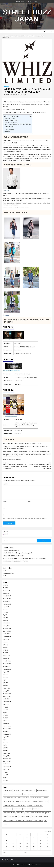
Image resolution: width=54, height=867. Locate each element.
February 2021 (6, 753)
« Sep (5, 852)
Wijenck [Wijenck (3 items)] (41, 820)
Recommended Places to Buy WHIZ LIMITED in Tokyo (18, 124)
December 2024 (7, 628)
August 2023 (6, 672)
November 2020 (7, 761)
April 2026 (5, 585)
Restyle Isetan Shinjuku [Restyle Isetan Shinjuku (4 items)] (9, 812)
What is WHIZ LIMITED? (10, 118)
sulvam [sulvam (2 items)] (5, 820)
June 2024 (5, 644)
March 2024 (5, 653)
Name (4, 501)
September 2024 (7, 636)
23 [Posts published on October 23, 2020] (33, 846)
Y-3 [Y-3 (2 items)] (45, 820)
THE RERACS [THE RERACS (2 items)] (11, 820)
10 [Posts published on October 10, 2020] (40, 840)
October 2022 (6, 699)
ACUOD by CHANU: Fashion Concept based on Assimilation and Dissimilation (39, 465)
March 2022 (5, 718)
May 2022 (5, 712)
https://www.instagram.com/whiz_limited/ (11, 416)
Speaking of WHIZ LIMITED (11, 120)
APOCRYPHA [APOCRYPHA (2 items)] (16, 790)
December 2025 (7, 596)
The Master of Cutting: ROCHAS (11, 550)
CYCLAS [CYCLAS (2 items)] (40, 794)
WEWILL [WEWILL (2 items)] (35, 820)
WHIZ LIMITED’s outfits (11, 122)
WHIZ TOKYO (10, 126)
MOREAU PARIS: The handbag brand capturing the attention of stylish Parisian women (24, 558)
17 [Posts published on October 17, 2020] (40, 843)
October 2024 (6, 634)
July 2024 (5, 642)
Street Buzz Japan (27, 15)
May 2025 (5, 615)
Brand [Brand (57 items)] (25, 794)
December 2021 (7, 726)
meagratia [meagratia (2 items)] (29, 805)
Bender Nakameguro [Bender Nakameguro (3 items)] (42, 790)
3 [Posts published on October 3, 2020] (40, 837)
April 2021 (5, 747)
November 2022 (7, 696)
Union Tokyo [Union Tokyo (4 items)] (29, 820)
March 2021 (5, 750)
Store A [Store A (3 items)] (48, 812)
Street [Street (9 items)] (5, 816)
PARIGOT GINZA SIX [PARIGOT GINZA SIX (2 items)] (17, 809)
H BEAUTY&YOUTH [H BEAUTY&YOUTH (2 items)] (19, 801)
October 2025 (6, 601)
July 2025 (5, 609)
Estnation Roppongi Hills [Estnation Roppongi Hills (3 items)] (36, 797)
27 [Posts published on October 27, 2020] (13, 849)
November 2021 (7, 729)
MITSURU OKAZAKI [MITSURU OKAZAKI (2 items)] (38, 805)
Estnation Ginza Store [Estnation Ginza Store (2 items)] (23, 797)
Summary (7, 131)
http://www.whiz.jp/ (8, 339)
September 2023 (7, 669)
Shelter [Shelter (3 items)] (27, 812)
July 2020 (5, 772)
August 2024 (6, 639)
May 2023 (5, 680)
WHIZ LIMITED (18, 459)
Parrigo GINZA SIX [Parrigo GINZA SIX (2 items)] (27, 809)
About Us (4, 860)
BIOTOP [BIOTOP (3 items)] (5, 794)
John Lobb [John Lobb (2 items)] (34, 801)
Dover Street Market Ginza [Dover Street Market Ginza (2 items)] (10, 797)
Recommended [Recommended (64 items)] (36, 809)
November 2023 (7, 663)
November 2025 (7, 598)
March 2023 (5, 685)
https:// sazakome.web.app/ (12, 370)
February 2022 (6, 720)
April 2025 (5, 617)
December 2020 (7, 758)
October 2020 (6, 764)
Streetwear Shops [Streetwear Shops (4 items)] (13, 816)
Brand (6, 86)
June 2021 (5, 742)
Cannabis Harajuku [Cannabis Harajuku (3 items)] (32, 794)
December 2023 (7, 661)
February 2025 (6, 623)
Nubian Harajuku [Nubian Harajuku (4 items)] (7, 809)
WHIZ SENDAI (10, 129)
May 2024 (5, 647)
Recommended (12, 459)
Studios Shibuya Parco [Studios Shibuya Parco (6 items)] (25, 816)
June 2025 (5, 612)
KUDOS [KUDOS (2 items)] (46, 801)
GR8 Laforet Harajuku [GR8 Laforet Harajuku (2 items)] (9, 801)
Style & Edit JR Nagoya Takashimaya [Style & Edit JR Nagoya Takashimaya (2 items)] (40, 816)
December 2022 (7, 693)
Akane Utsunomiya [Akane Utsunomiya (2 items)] (8, 790)
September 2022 (7, 701)
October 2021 (6, 731)
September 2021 (7, 734)
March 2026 (5, 588)
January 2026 (6, 593)
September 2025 (7, 604)
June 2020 (5, 775)
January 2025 (6, 626)
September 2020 (7, 767)
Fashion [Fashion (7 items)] (46, 797)
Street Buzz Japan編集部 (12, 94)
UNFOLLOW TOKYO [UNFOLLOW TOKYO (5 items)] (20, 820)
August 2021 (6, 737)
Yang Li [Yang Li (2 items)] (5, 824)
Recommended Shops (8, 573)
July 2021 (5, 739)
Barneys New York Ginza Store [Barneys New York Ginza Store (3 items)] (28, 790)
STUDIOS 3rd (10, 128)
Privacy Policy (10, 860)
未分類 (4, 575)
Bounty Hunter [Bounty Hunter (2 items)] (18, 794)
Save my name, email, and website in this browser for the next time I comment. (25, 518)
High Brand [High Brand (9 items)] (27, 801)
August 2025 (6, 607)
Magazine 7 (31, 864)
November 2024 (7, 631)
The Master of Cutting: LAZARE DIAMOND (13, 555)
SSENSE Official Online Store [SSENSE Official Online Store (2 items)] (37, 812)
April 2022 (5, 715)
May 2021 (5, 745)
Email (29, 501)
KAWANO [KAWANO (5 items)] (41, 801)
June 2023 (5, 677)
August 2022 (6, 704)
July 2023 (5, 674)
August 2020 (6, 769)
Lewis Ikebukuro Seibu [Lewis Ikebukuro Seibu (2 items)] (9, 805)
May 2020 (5, 777)
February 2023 (6, 688)
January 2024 (6, 658)
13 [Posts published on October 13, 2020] (13, 843)
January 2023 (6, 691)
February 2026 (6, 590)
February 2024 (6, 655)
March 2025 (5, 620)
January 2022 (6, 723)
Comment (5, 484)
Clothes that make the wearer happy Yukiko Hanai (15, 561)
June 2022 (5, 710)
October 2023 (6, 666)
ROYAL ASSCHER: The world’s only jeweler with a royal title (17, 553)
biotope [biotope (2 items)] (11, 794)
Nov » (25, 852)
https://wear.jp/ (7, 190)
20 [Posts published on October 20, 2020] (13, 846)
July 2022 (5, 707)
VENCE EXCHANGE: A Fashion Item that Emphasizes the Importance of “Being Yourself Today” (15, 465)
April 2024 (5, 650)
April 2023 (5, 682)
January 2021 (6, 756)
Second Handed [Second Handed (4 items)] (20, 812)
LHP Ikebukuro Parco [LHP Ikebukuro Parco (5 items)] (20, 805)
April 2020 (5, 780)
